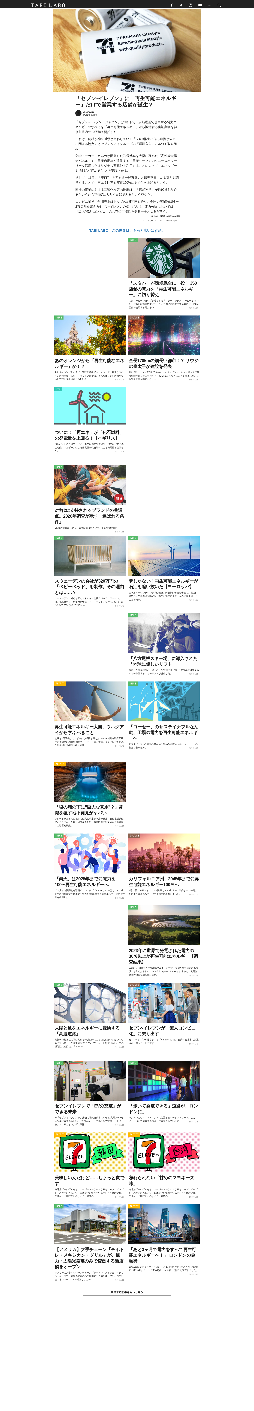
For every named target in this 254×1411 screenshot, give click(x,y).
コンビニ (160, 222)
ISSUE (133, 242)
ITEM (58, 391)
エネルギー (148, 222)
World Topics (172, 222)
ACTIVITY (60, 685)
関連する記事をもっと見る (127, 1294)
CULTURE (134, 319)
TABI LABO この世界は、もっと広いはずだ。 (127, 232)
